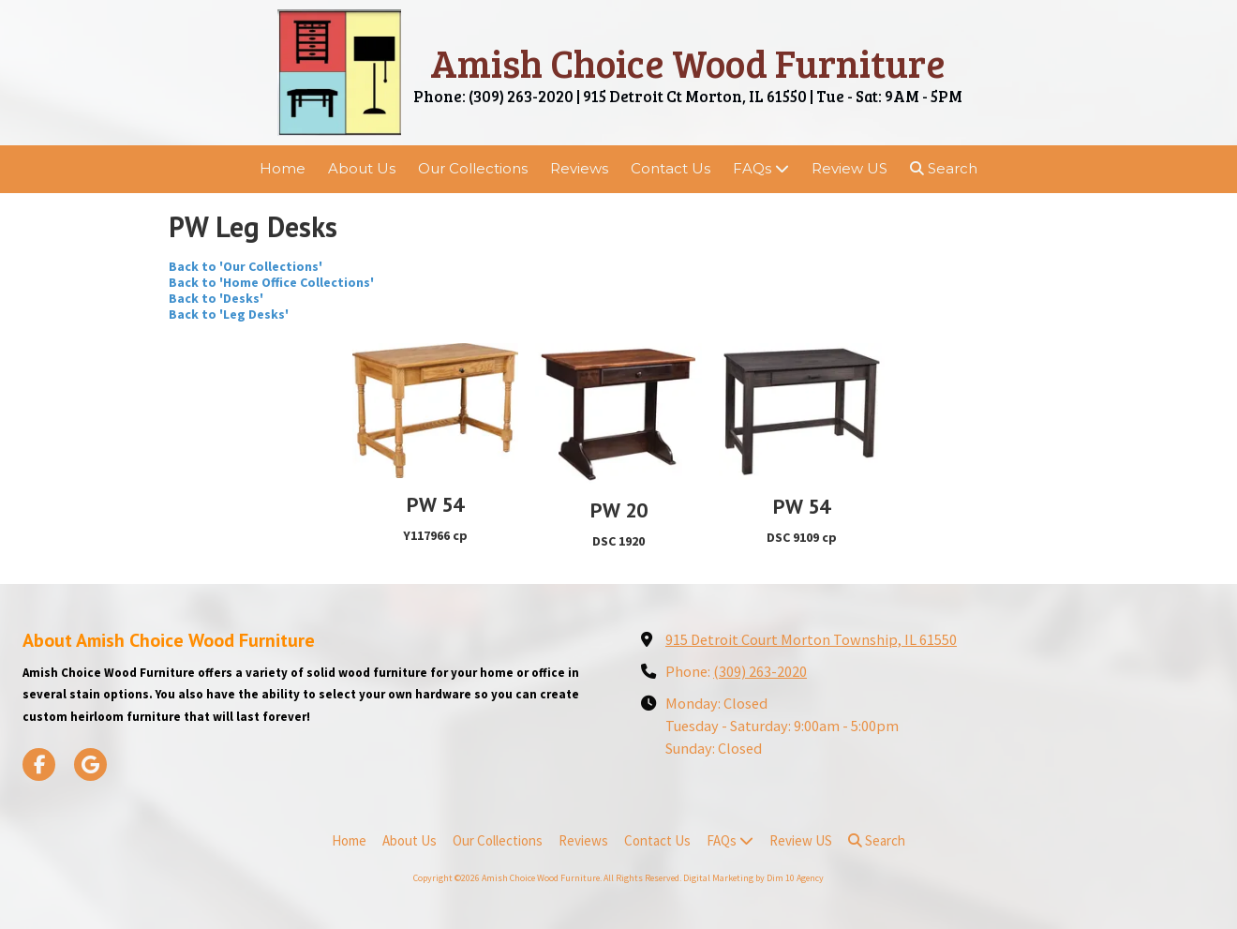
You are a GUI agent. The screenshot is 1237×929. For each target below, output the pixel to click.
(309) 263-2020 (760, 671)
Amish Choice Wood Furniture (688, 62)
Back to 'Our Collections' (245, 266)
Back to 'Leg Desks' (229, 314)
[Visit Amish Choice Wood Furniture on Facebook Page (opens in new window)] (38, 764)
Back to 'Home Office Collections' (271, 282)
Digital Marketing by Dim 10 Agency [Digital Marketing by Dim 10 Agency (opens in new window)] (753, 878)
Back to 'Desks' (216, 298)
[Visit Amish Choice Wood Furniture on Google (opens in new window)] (90, 764)
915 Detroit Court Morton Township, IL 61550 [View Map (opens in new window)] (811, 639)
